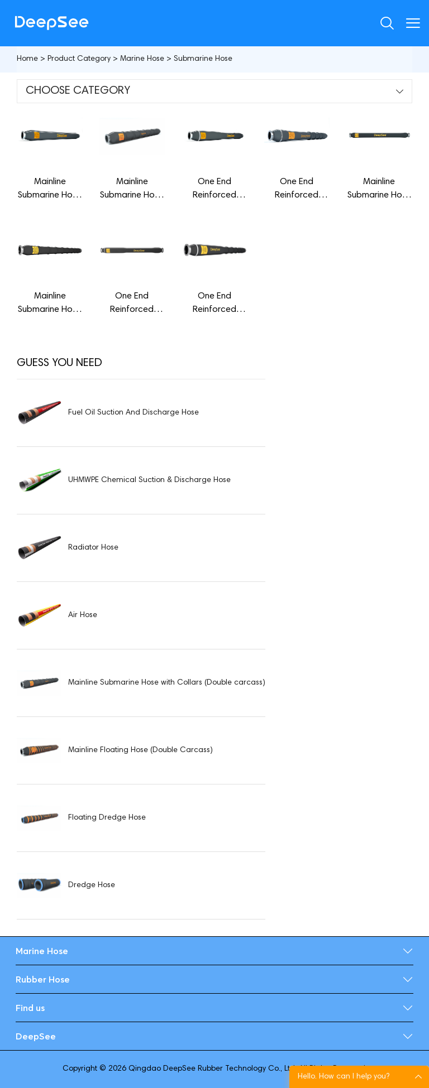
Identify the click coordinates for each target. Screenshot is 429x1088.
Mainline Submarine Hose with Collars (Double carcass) (166, 683)
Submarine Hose (203, 59)
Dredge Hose (91, 885)
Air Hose (82, 615)
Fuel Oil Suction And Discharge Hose (133, 413)
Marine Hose (142, 59)
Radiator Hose (93, 548)
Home (27, 59)
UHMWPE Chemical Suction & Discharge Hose (149, 480)
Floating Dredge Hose (107, 818)
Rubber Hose (43, 979)
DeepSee (36, 1036)
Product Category (79, 59)
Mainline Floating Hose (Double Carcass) (140, 750)
